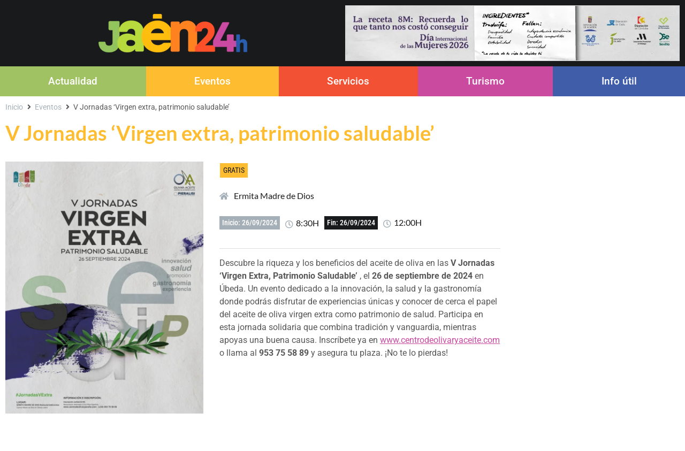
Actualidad (72, 81)
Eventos (212, 81)
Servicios (348, 81)
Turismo (485, 81)
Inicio (14, 107)
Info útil (619, 81)
